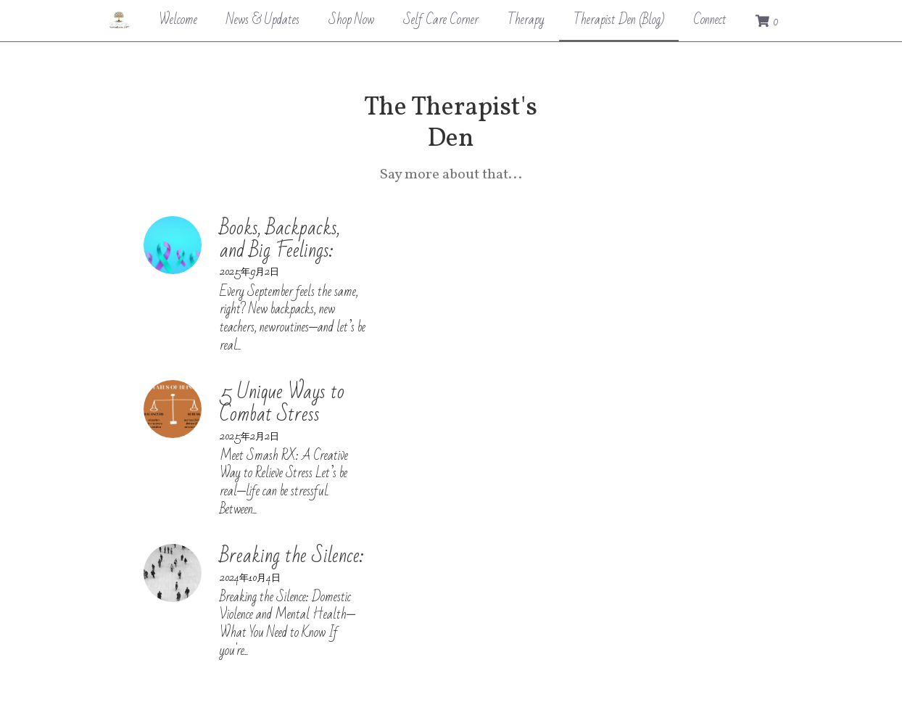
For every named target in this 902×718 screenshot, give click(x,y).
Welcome (178, 19)
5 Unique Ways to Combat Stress (336, 294)
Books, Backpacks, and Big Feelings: (340, 196)
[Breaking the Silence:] (174, 410)
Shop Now (351, 19)
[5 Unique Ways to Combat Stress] (174, 312)
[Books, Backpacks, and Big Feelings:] (174, 214)
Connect (710, 19)
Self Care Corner (441, 19)
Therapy (526, 19)
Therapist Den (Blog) (619, 19)
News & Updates (262, 19)
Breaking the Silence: (293, 392)
